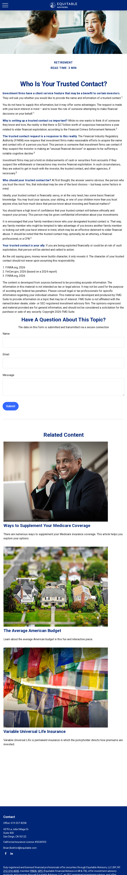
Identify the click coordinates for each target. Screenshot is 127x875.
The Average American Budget (32, 630)
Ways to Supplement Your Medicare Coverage (46, 525)
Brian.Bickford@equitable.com (20, 847)
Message (8, 375)
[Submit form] (11, 406)
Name (6, 333)
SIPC (40, 871)
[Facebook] (5, 853)
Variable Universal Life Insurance (34, 731)
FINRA (33, 871)
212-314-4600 (11, 871)
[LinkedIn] (11, 853)
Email (6, 354)
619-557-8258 (18, 823)
